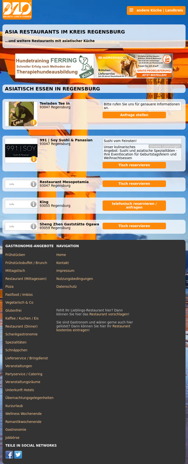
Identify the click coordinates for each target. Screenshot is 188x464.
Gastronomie (15, 429)
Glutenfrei (13, 310)
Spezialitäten (15, 342)
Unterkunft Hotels (19, 390)
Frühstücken (15, 255)
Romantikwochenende (23, 422)
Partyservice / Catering (23, 374)
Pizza (9, 286)
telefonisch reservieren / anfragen (134, 205)
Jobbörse (12, 438)
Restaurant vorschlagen (108, 314)
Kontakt (62, 263)
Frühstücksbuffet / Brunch (26, 263)
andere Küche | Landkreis (156, 10)
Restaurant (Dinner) (21, 326)
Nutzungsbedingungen (74, 279)
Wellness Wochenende (23, 414)
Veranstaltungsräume (22, 382)
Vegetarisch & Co (19, 302)
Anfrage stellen (134, 115)
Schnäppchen (16, 350)
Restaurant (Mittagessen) (26, 279)
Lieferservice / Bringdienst (26, 358)
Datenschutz (66, 286)
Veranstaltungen (18, 366)
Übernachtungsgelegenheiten (29, 398)
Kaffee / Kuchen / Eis (22, 318)
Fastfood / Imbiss (19, 295)
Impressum (65, 271)
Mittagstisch (15, 271)
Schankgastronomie (21, 334)
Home (61, 255)
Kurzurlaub (14, 406)
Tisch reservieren (134, 165)
